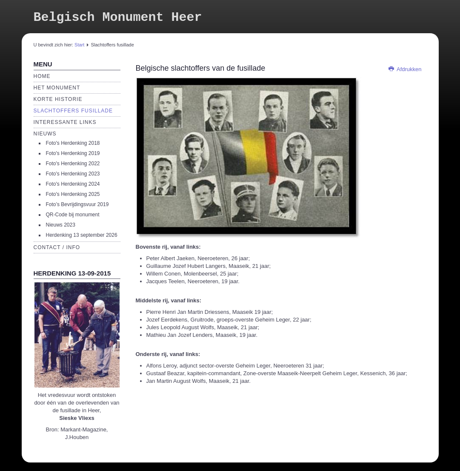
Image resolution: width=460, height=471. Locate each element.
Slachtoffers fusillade (73, 111)
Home (42, 76)
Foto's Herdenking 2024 (73, 184)
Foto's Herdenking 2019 (73, 153)
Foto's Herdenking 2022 (73, 164)
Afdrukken (404, 69)
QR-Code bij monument (73, 215)
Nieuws (45, 134)
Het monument (57, 88)
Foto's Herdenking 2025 (73, 194)
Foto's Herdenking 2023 (73, 174)
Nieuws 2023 (60, 225)
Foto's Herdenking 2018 (73, 143)
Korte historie (58, 99)
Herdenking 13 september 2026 (81, 235)
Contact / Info (57, 247)
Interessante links (65, 122)
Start (79, 44)
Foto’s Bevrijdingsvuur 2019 (77, 204)
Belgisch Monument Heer (118, 17)
